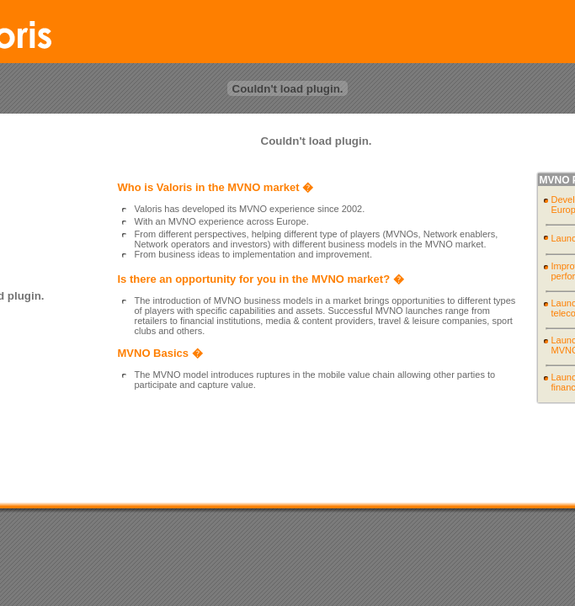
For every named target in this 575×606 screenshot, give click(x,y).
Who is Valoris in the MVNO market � (216, 187)
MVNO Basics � (160, 353)
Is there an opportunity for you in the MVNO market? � (261, 279)
